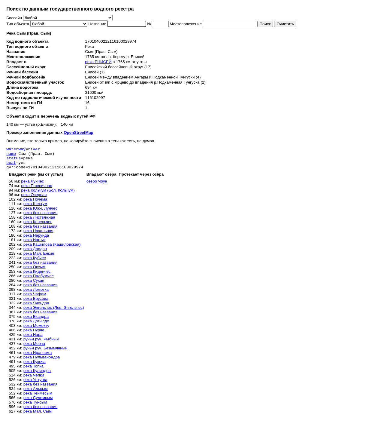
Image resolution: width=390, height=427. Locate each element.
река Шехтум (35, 208)
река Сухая (33, 285)
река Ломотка (36, 294)
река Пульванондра (41, 361)
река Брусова (35, 303)
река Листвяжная (39, 222)
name (11, 155)
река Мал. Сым (37, 415)
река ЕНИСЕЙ (98, 62)
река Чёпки (33, 379)
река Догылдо (36, 325)
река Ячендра (36, 307)
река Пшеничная (36, 190)
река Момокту (36, 330)
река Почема (35, 203)
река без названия (40, 217)
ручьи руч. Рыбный (41, 343)
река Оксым (34, 271)
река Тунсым (35, 406)
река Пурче (33, 334)
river (34, 149)
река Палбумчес (38, 280)
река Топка (33, 370)
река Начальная (38, 235)
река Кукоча (34, 366)
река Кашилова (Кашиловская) (52, 249)
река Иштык (34, 244)
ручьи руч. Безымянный (45, 352)
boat (11, 166)
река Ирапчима (37, 357)
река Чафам (34, 298)
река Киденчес (37, 276)
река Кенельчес (37, 226)
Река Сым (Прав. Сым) (28, 33)
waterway (16, 149)
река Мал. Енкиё (38, 258)
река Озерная (34, 199)
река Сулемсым (38, 402)
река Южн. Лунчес (40, 212)
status (13, 160)
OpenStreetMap (78, 132)
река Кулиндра (37, 375)
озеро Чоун (96, 185)
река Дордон (35, 253)
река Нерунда (36, 240)
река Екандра (36, 321)
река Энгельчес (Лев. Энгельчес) (53, 312)
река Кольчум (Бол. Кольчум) (47, 194)
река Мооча (34, 348)
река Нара (33, 339)
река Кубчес (34, 262)
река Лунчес (32, 185)
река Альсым (35, 393)
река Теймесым (37, 397)
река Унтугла (35, 384)
